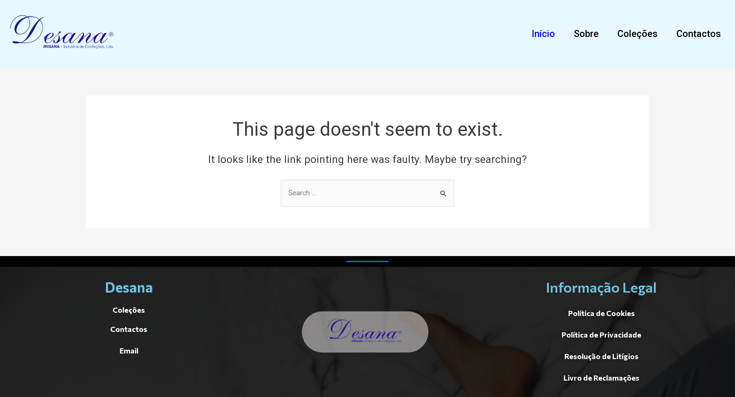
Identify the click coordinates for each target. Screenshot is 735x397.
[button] (543, 33)
